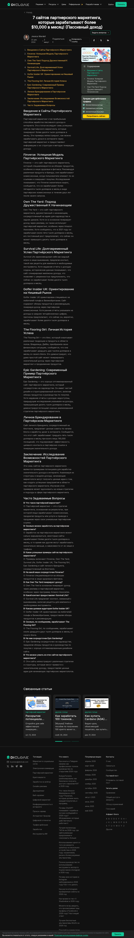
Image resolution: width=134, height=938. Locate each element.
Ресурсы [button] (54, 4)
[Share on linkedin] (12, 766)
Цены (64, 4)
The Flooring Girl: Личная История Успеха (47, 81)
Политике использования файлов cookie (71, 935)
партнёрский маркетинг (36, 712)
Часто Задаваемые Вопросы (41, 105)
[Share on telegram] (16, 766)
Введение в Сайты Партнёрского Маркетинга (49, 50)
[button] (101, 33)
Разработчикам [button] (94, 4)
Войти (111, 4)
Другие (109, 829)
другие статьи (61, 712)
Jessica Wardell (38, 36)
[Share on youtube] (21, 766)
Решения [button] (41, 4)
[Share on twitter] (8, 766)
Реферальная (74, 4)
